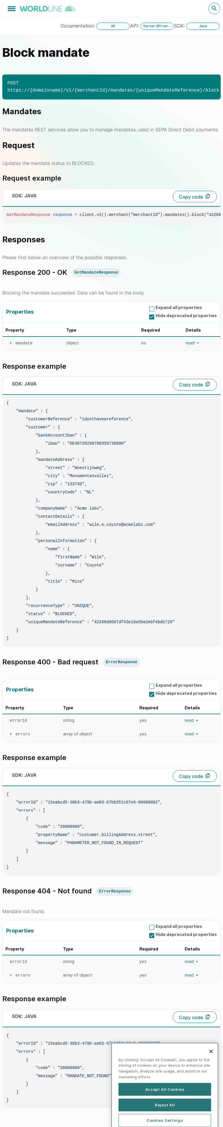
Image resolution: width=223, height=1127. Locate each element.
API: (135, 26)
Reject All (165, 1115)
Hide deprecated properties (186, 315)
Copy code (191, 197)
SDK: (180, 26)
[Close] (211, 1061)
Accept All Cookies (165, 1099)
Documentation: (78, 26)
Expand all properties (179, 307)
